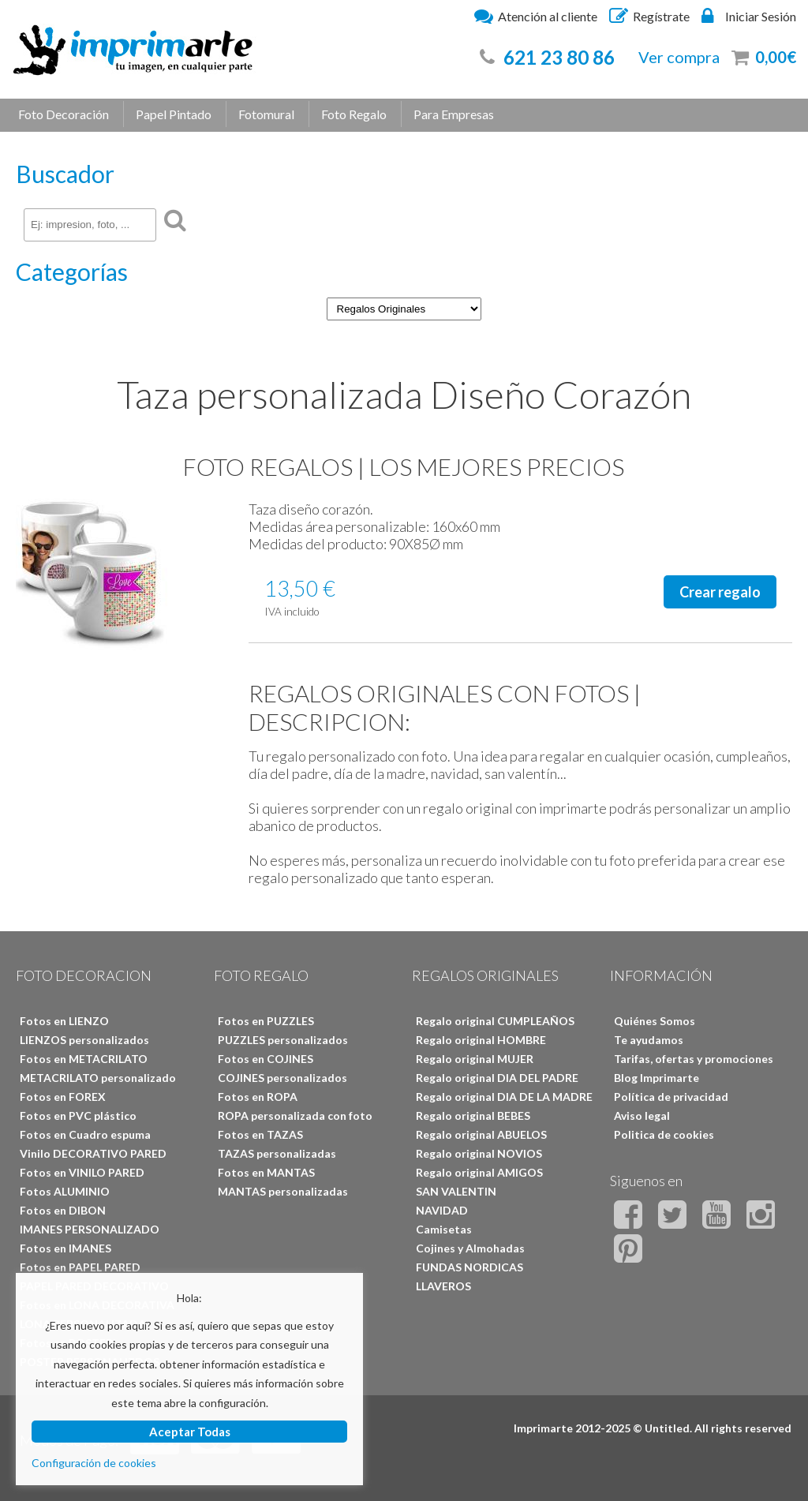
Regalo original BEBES (473, 1115)
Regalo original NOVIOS (479, 1153)
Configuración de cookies (94, 1462)
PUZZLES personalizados (283, 1039)
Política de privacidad (671, 1096)
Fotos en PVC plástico (78, 1115)
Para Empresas (453, 114)
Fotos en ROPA (257, 1096)
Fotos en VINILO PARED (82, 1172)
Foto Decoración (63, 114)
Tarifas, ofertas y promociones (693, 1058)
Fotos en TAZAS (260, 1134)
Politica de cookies (664, 1134)
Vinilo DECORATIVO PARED (93, 1153)
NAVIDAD (442, 1210)
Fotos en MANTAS (266, 1172)
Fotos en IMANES (65, 1248)
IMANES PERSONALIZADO (89, 1229)
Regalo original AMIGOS (479, 1172)
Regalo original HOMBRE (481, 1039)
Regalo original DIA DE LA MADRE (504, 1096)
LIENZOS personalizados (84, 1039)
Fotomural (266, 114)
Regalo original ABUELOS (481, 1134)
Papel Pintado (173, 114)
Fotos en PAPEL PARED (80, 1267)
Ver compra (679, 56)
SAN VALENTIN (456, 1191)
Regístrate (649, 15)
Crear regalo (720, 592)
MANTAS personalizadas (283, 1191)
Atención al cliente (535, 15)
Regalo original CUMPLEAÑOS (495, 1020)
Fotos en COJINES (265, 1058)
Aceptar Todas (189, 1431)
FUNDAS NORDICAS (469, 1267)
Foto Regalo (354, 114)
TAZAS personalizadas (277, 1153)
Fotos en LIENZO (64, 1020)
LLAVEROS (443, 1286)
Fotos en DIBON (63, 1210)
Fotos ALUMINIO (65, 1191)
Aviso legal (642, 1115)
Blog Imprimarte (656, 1077)
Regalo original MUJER (474, 1058)
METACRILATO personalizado (98, 1077)
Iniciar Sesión (748, 15)
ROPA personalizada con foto (295, 1115)
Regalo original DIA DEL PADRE (497, 1077)
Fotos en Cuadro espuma (85, 1134)
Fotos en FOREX (63, 1096)
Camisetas (444, 1229)
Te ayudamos (648, 1039)
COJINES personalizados (282, 1077)
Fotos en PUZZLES (266, 1020)
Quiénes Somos (654, 1020)
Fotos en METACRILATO (84, 1058)
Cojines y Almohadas (470, 1248)
